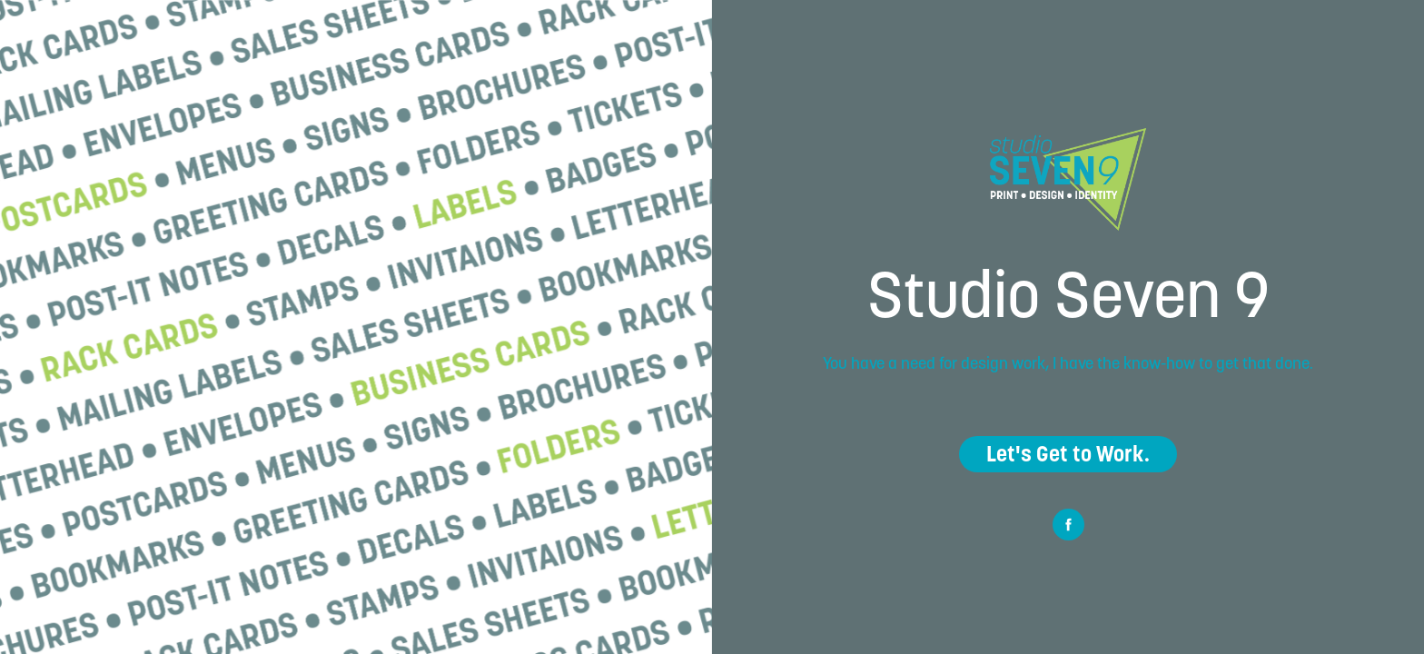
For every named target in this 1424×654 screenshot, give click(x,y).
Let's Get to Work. (1068, 454)
